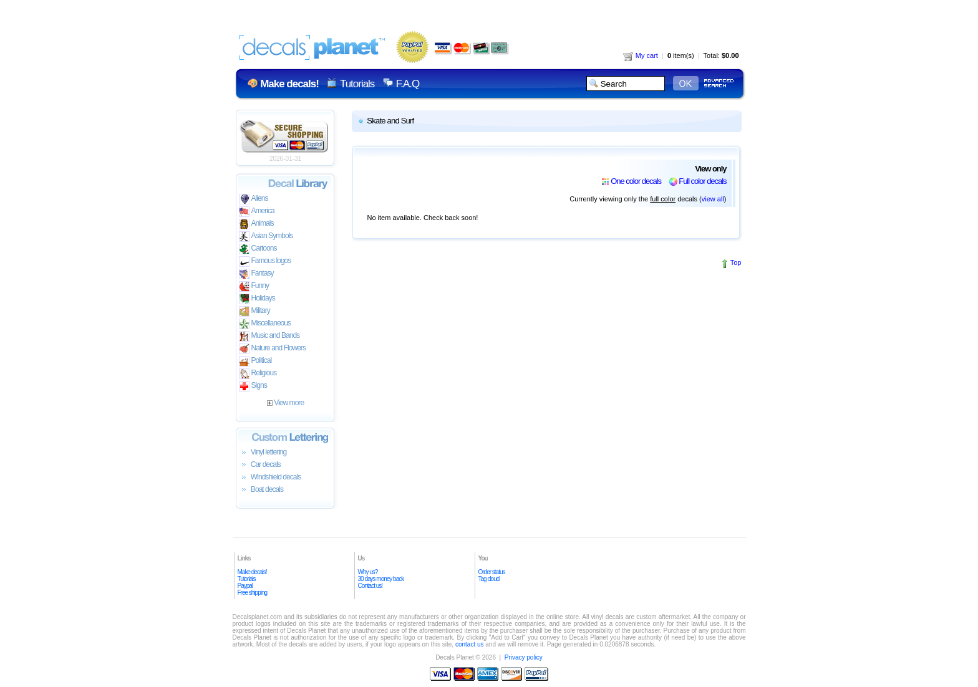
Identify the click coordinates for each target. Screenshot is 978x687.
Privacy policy (524, 657)
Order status (491, 572)
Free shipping (253, 592)
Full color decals (702, 181)
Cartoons (258, 249)
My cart (640, 55)
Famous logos (265, 261)
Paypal (245, 585)
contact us (469, 644)
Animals (256, 224)
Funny (254, 286)
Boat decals (261, 490)
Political (255, 361)
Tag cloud (489, 578)
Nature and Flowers (272, 349)
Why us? (368, 572)
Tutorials (357, 84)
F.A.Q (407, 84)
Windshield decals (270, 478)
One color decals (636, 181)
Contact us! (370, 585)
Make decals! (252, 572)
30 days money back (381, 578)
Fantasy (256, 274)
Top (736, 262)
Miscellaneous (265, 324)
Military (254, 311)
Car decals (260, 465)
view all (713, 199)
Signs (253, 386)
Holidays (257, 299)
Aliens (253, 199)
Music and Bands (269, 336)
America (256, 211)
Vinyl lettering (263, 453)
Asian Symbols (266, 236)
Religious (258, 373)
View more (285, 402)
